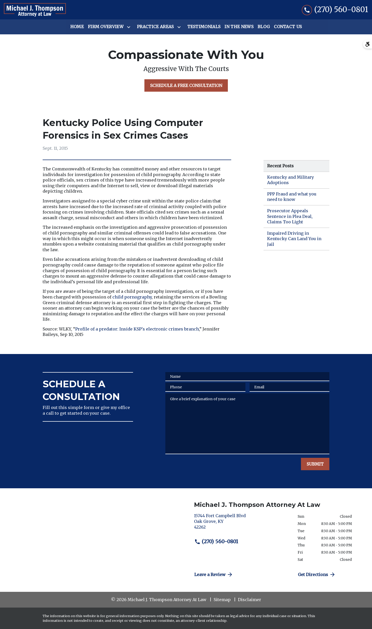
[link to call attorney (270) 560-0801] (335, 9)
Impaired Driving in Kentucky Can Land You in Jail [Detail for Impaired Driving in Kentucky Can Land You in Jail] (294, 239)
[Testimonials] (204, 27)
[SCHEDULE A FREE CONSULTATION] (186, 85)
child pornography (132, 297)
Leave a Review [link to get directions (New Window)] (213, 574)
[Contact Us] (288, 27)
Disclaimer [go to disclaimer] (249, 599)
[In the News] (238, 27)
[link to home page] (35, 10)
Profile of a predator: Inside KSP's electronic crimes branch (137, 329)
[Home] (77, 27)
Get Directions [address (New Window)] (317, 574)
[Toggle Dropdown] (130, 27)
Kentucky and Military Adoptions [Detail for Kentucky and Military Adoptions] (290, 180)
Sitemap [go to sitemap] (222, 599)
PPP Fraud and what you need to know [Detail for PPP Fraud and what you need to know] (291, 196)
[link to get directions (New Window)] (242, 523)
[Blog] (263, 27)
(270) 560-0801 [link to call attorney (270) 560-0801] (216, 541)
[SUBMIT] (315, 464)
